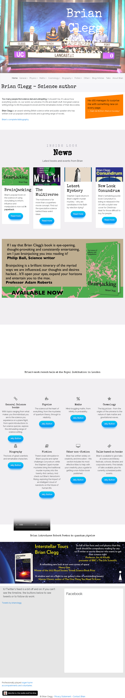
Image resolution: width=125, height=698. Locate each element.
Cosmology (53, 78)
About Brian (117, 78)
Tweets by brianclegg (11, 603)
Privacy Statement (62, 696)
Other (86, 78)
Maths (42, 78)
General (22, 78)
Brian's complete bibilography (15, 119)
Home (14, 78)
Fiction (77, 78)
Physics (32, 78)
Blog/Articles (98, 78)
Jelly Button (15, 438)
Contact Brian (79, 696)
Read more (16, 216)
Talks (108, 78)
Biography (66, 78)
